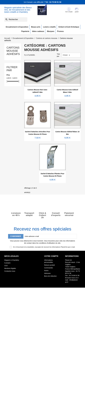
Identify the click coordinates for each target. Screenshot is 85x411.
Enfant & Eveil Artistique (69, 27)
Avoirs (46, 270)
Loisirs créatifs (49, 27)
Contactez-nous (9, 271)
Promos (60, 31)
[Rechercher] (15, 19)
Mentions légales (10, 268)
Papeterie (25, 31)
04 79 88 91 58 (55, 2)
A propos (7, 263)
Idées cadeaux (38, 31)
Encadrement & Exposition (17, 27)
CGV (6, 265)
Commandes (48, 268)
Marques (50, 31)
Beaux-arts (35, 27)
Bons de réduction (50, 276)
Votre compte (51, 256)
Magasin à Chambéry (11, 260)
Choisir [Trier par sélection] (67, 55)
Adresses (47, 273)
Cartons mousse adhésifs (13, 50)
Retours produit (49, 265)
